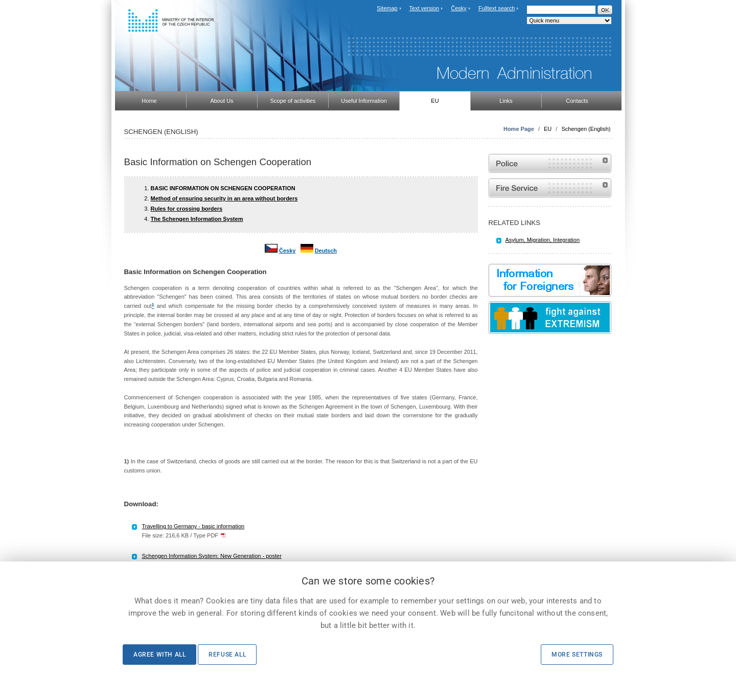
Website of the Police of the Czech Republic (550, 163)
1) (126, 461)
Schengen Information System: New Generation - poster (212, 556)
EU (547, 129)
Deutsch (326, 251)
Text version (424, 8)
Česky (459, 8)
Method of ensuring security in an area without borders (224, 198)
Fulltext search (496, 8)
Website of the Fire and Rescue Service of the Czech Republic (550, 187)
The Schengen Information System (197, 219)
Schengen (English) (585, 129)
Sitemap (387, 8)
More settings (577, 654)
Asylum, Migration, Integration (542, 240)
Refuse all (227, 654)
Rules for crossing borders (187, 209)
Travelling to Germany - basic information (193, 526)
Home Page (518, 129)
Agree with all (159, 654)
